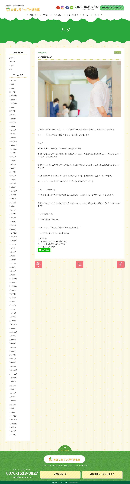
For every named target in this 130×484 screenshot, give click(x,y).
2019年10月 (13, 378)
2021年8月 (12, 294)
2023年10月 (13, 195)
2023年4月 (12, 218)
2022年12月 (13, 233)
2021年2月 (12, 317)
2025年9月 (12, 107)
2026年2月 (12, 88)
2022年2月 (12, 271)
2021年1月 (12, 321)
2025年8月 (12, 111)
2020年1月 (12, 366)
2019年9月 (12, 381)
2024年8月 (12, 157)
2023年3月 (12, 221)
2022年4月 (12, 263)
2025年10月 (13, 103)
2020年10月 (13, 332)
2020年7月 (12, 343)
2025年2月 (12, 134)
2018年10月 (13, 423)
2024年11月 (13, 145)
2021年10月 (13, 286)
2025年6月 (12, 118)
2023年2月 (12, 225)
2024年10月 (13, 149)
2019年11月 (13, 374)
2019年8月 (12, 385)
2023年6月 (12, 210)
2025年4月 (12, 126)
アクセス (86, 15)
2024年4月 (12, 172)
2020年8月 (12, 340)
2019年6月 (12, 393)
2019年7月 (12, 389)
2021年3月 (12, 313)
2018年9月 (12, 427)
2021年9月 (12, 290)
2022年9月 (12, 244)
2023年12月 (13, 187)
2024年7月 (12, 160)
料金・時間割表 (72, 15)
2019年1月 (12, 412)
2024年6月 (12, 164)
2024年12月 (13, 141)
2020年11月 (13, 328)
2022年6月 (12, 256)
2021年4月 (12, 309)
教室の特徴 (34, 15)
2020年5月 (12, 351)
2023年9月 (12, 199)
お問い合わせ (60, 474)
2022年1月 (12, 275)
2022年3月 (12, 267)
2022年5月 (12, 260)
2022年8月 (12, 248)
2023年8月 (12, 202)
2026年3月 (12, 84)
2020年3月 (12, 359)
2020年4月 (12, 355)
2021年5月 (12, 305)
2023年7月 (12, 206)
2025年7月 (12, 115)
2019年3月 (12, 404)
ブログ (96, 15)
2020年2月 (12, 362)
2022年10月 (13, 240)
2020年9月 (12, 336)
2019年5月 (12, 397)
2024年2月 (12, 179)
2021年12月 (13, 279)
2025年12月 (13, 96)
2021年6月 (12, 301)
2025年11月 (13, 99)
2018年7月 (12, 435)
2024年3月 (12, 176)
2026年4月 (12, 80)
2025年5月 (12, 122)
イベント (12, 58)
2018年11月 (13, 420)
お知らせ (12, 62)
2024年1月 (12, 183)
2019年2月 (12, 408)
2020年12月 (13, 324)
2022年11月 (13, 237)
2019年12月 (13, 370)
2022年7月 (12, 252)
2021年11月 (13, 282)
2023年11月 (13, 191)
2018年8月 (12, 431)
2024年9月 (12, 153)
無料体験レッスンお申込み (111, 8)
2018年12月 (13, 416)
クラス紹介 (58, 15)
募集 (10, 69)
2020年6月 (12, 347)
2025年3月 (12, 130)
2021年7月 (12, 298)
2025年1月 (12, 138)
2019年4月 (12, 401)
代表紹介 (46, 15)
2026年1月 (12, 92)
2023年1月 (12, 229)
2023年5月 (12, 214)
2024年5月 (12, 168)
